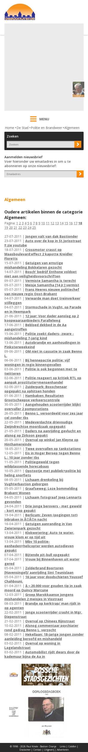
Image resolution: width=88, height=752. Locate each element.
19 (6, 227)
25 (34, 227)
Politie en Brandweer (46, 127)
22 (20, 227)
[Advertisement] (43, 67)
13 (57, 223)
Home (9, 127)
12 (52, 223)
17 (75, 223)
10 (43, 223)
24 (29, 227)
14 (61, 223)
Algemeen (71, 127)
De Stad (22, 127)
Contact (37, 749)
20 (11, 227)
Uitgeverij (49, 749)
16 (71, 223)
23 (25, 227)
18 (80, 223)
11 (48, 223)
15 (66, 223)
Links (63, 746)
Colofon (72, 746)
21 (15, 227)
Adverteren (63, 749)
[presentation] (31, 185)
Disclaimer (25, 749)
